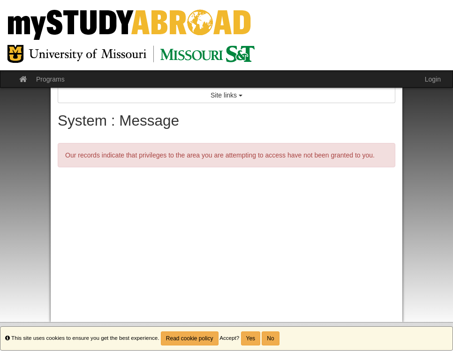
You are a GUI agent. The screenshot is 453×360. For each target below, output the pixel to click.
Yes (251, 338)
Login (433, 79)
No (270, 338)
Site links (226, 95)
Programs (50, 79)
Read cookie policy (189, 338)
